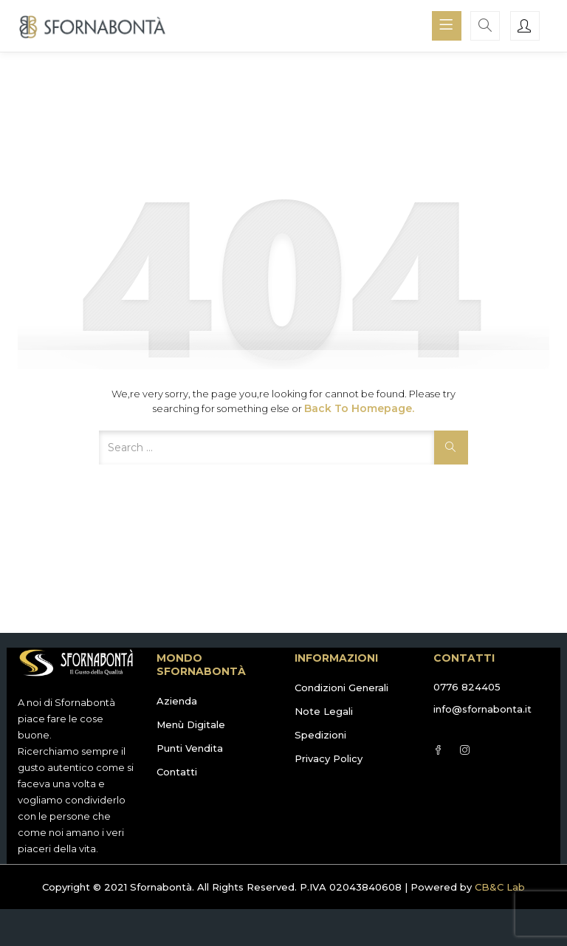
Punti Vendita (190, 748)
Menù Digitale (191, 724)
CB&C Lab (500, 887)
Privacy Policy (328, 758)
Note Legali (324, 711)
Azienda (177, 701)
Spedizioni (320, 735)
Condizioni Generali (341, 687)
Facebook (438, 750)
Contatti (177, 772)
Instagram (465, 750)
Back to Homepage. (359, 408)
